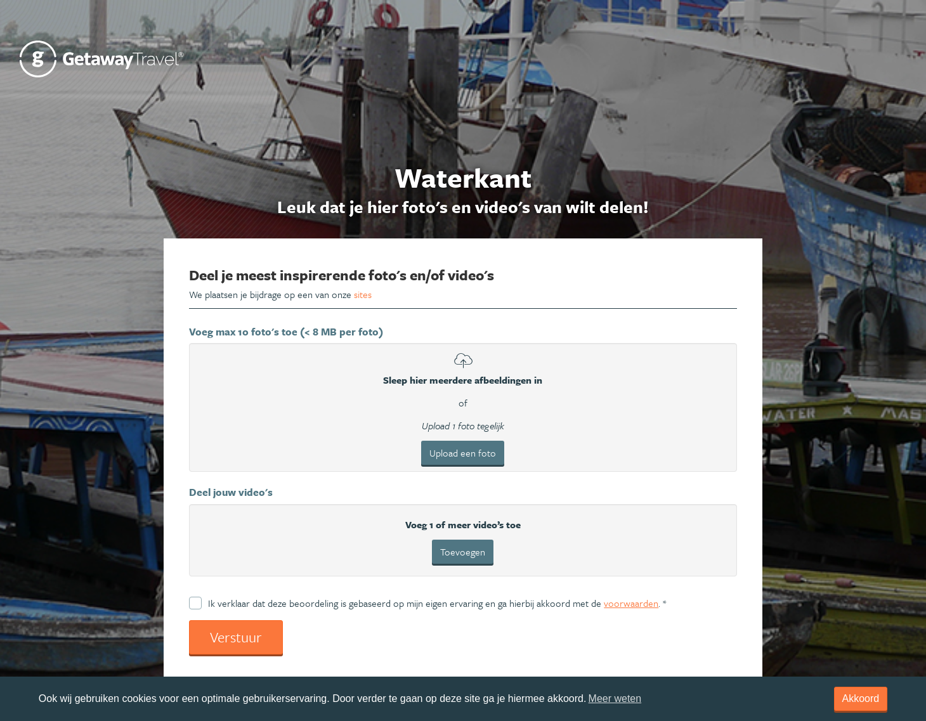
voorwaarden (631, 603)
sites (363, 294)
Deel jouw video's (231, 492)
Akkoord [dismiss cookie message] (861, 698)
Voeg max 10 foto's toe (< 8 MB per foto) (286, 331)
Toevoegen (462, 552)
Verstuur (236, 637)
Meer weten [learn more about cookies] (615, 698)
